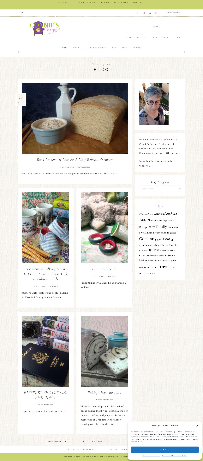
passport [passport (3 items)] (153, 255)
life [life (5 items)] (151, 250)
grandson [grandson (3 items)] (154, 245)
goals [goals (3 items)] (160, 239)
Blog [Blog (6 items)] (150, 220)
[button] (197, 425)
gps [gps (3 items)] (173, 239)
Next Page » (97, 441)
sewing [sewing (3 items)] (142, 267)
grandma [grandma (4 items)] (144, 245)
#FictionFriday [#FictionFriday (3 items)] (146, 214)
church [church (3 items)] (171, 220)
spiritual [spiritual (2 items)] (150, 267)
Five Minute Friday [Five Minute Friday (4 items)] (149, 232)
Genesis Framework (109, 457)
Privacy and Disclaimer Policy (174, 456)
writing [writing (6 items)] (144, 273)
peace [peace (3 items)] (161, 255)
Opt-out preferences (151, 456)
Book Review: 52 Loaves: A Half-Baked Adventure (75, 159)
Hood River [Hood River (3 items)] (174, 245)
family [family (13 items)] (161, 226)
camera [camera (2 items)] (157, 221)
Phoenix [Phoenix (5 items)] (170, 255)
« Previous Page (54, 441)
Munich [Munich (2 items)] (173, 250)
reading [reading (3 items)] (163, 260)
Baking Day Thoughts (104, 392)
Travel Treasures (45, 405)
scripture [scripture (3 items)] (171, 260)
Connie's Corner (46, 28)
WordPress (126, 457)
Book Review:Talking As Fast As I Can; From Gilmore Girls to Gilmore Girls (46, 273)
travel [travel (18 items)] (164, 266)
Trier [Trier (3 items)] (172, 267)
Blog (35, 286)
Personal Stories (66, 167)
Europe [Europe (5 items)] (143, 227)
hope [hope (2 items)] (141, 250)
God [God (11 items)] (166, 239)
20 (87, 441)
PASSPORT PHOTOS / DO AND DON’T (46, 395)
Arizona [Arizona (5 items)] (159, 213)
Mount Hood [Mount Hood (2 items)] (164, 250)
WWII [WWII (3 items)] (152, 273)
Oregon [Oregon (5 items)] (144, 255)
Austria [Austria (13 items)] (170, 213)
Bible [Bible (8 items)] (143, 220)
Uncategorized (83, 167)
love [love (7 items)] (157, 250)
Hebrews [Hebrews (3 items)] (164, 245)
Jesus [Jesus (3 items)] (146, 250)
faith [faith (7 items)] (152, 227)
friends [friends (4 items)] (165, 232)
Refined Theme (89, 457)
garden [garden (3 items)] (173, 233)
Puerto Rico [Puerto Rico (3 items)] (153, 260)
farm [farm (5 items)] (171, 227)
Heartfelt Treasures (49, 286)
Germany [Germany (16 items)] (148, 238)
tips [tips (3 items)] (156, 267)
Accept (165, 449)
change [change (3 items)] (163, 220)
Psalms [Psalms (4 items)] (143, 260)
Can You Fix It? (104, 268)
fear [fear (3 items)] (176, 227)
